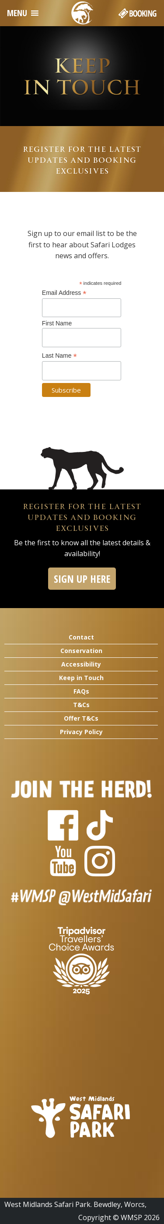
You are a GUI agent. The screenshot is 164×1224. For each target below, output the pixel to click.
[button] (17, 13)
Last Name (59, 356)
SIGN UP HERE (82, 578)
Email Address (64, 293)
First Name (57, 323)
